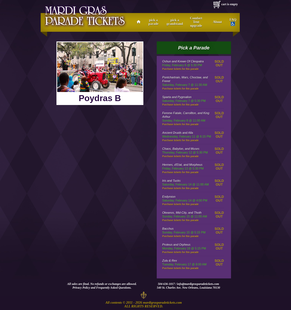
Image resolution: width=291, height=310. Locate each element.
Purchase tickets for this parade (180, 68)
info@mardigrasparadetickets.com (198, 283)
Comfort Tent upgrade (196, 22)
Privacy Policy (81, 287)
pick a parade (153, 22)
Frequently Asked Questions (113, 287)
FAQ (233, 22)
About (217, 22)
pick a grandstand (175, 22)
